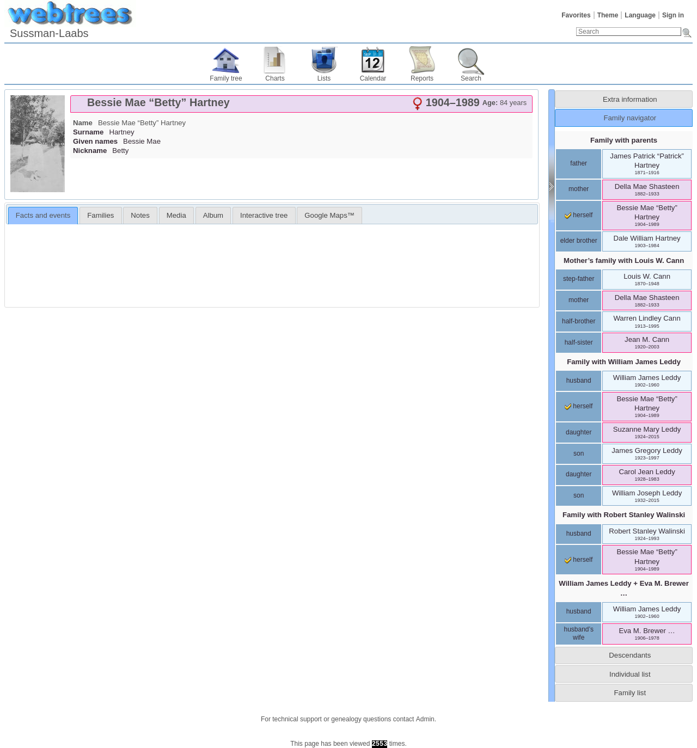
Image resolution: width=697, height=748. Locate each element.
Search (471, 78)
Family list (630, 693)
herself (578, 215)
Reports (422, 78)
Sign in (673, 15)
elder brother (578, 240)
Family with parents (623, 140)
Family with (624, 362)
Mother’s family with (624, 260)
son (578, 453)
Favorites (575, 15)
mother (578, 189)
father (578, 163)
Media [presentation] (176, 215)
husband (578, 380)
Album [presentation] (213, 215)
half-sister (579, 342)
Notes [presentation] (140, 215)
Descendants (630, 655)
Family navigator (629, 118)
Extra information (630, 99)
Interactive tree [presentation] (264, 215)
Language (640, 15)
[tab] (301, 104)
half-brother (578, 321)
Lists (324, 78)
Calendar (373, 78)
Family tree (226, 78)
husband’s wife (579, 634)
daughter (578, 432)
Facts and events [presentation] (43, 215)
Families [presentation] (100, 215)
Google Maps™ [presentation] (329, 215)
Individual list (630, 674)
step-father (578, 279)
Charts (274, 78)
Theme (608, 15)
